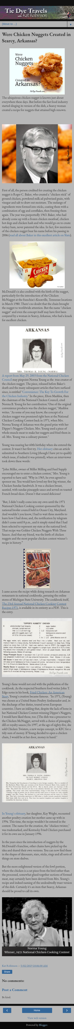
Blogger (43, 1025)
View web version (37, 1018)
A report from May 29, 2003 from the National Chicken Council (35, 378)
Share (7, 971)
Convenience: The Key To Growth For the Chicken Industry (35, 394)
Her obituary (45, 449)
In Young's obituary (13, 813)
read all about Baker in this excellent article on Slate (40, 235)
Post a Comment (14, 989)
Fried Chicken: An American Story (33, 694)
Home (37, 1010)
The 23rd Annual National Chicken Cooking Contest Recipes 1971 (34, 606)
